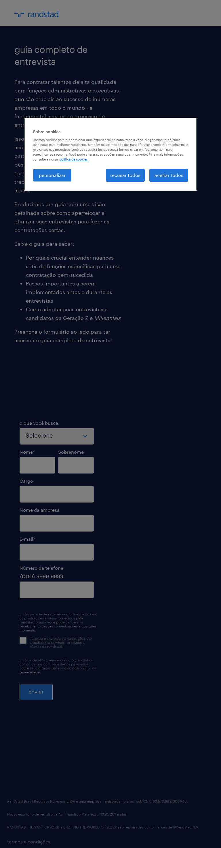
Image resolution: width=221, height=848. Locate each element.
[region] (110, 154)
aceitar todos (169, 175)
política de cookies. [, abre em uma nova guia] (73, 159)
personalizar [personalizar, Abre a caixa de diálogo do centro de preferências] (52, 175)
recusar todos (125, 175)
